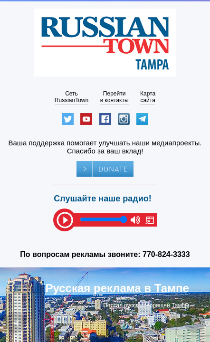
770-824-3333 (166, 254)
